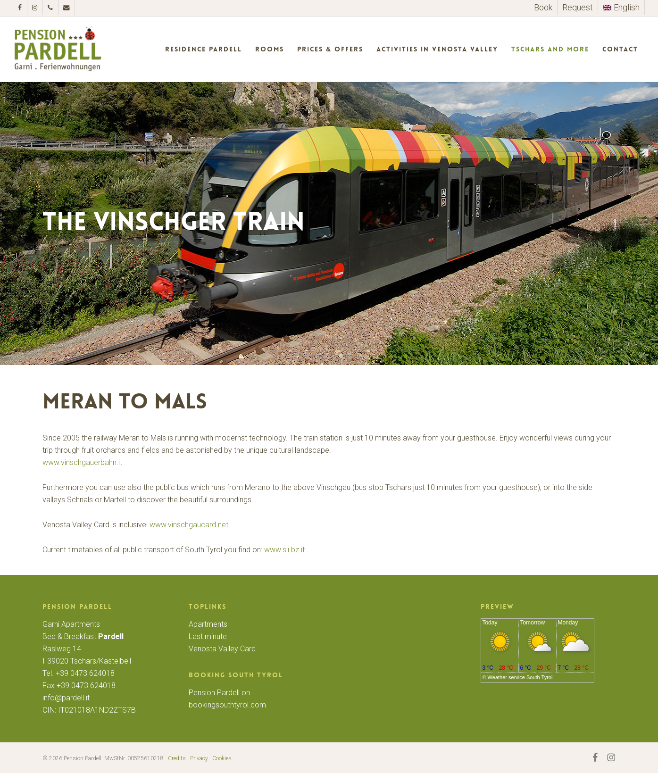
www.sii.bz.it (284, 549)
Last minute (208, 636)
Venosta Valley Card (222, 648)
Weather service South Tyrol (520, 677)
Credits (177, 758)
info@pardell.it (66, 697)
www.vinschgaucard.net (189, 524)
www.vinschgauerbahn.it (82, 462)
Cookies (222, 758)
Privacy (199, 758)
